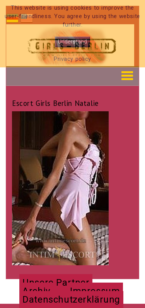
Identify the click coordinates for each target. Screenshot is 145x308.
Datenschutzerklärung (71, 299)
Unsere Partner (55, 282)
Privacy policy (72, 59)
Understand (72, 41)
